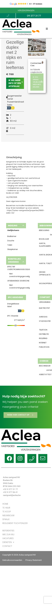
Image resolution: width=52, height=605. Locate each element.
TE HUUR (6, 507)
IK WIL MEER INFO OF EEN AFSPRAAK (16, 83)
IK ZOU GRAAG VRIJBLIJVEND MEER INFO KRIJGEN (38, 82)
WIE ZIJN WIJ (8, 534)
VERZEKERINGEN (26, 10)
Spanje (6, 519)
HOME (5, 503)
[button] (47, 29)
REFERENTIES (8, 530)
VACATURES (8, 538)
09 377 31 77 (34, 15)
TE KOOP (6, 511)
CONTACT (7, 546)
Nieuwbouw (8, 515)
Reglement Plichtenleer (15, 523)
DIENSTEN (8, 542)
